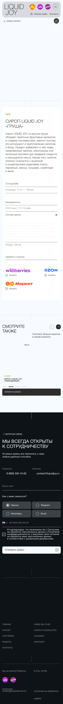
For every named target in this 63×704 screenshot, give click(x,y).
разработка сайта (54, 699)
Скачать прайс (40, 14)
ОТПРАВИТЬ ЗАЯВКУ (14, 541)
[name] (31, 477)
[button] (55, 7)
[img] (48, 7)
